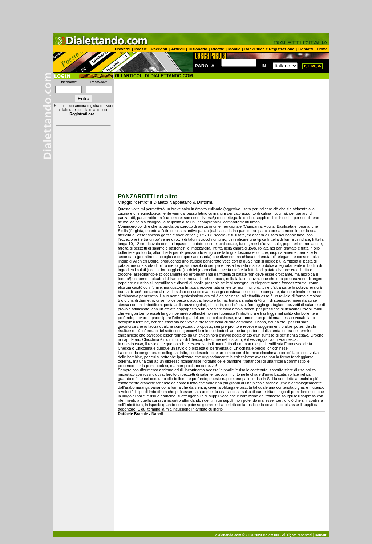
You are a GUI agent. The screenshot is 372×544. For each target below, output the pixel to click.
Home (322, 49)
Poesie (140, 49)
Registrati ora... (83, 114)
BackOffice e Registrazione (269, 49)
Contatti (305, 49)
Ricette (218, 49)
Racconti (159, 49)
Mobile (234, 49)
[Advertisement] (186, 16)
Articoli (178, 49)
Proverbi (122, 49)
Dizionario (198, 49)
